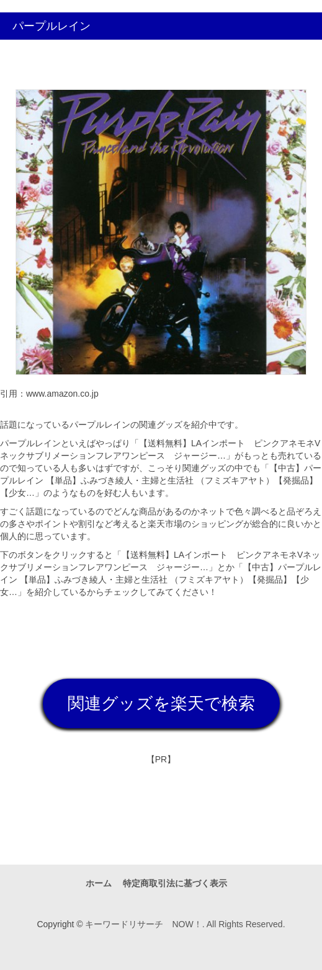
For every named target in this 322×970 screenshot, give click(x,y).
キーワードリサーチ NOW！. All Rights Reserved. (185, 924)
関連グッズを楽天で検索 (161, 703)
